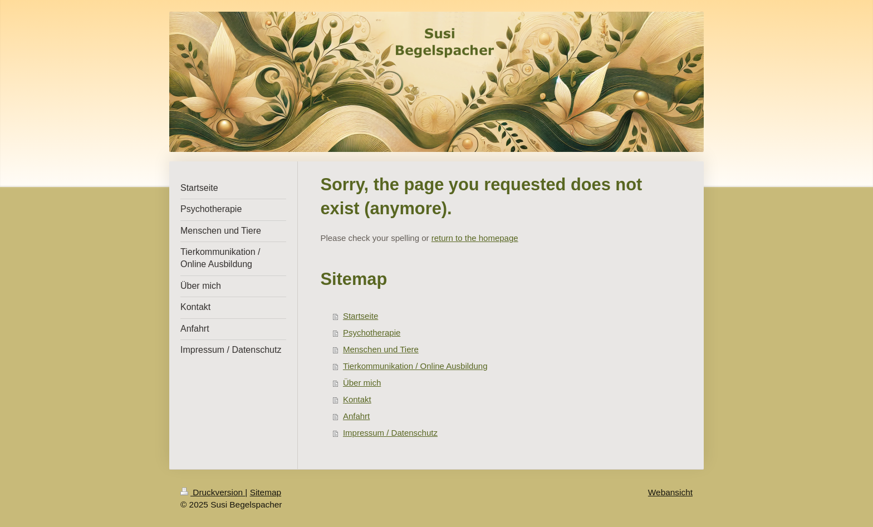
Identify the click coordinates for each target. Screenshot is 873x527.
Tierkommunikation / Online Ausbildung (415, 366)
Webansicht (670, 492)
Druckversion (212, 492)
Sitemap (265, 492)
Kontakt (357, 399)
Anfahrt (356, 416)
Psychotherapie (371, 332)
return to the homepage (474, 238)
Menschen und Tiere (381, 349)
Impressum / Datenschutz (390, 432)
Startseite (360, 316)
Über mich (362, 382)
